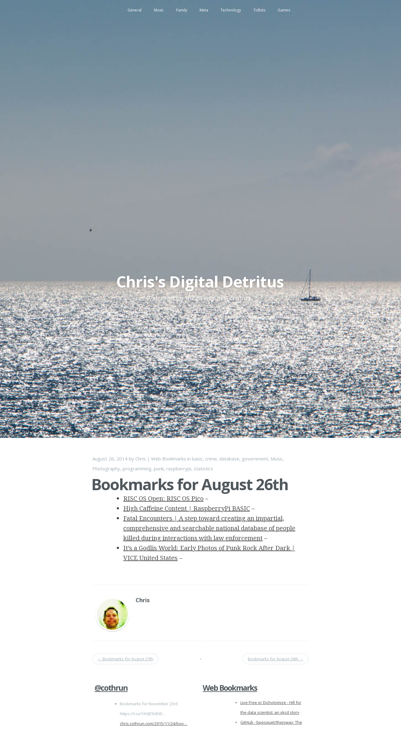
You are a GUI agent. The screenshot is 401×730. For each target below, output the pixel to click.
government (255, 459)
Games (284, 10)
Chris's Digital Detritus (200, 281)
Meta (204, 10)
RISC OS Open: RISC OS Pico (163, 498)
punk (159, 468)
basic (197, 459)
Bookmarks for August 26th (189, 484)
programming (137, 468)
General (134, 10)
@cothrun (111, 687)
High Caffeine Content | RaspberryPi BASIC (186, 508)
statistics (203, 468)
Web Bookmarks (168, 459)
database (229, 459)
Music (159, 10)
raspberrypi (178, 468)
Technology (231, 10)
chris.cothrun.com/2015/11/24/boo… (153, 723)
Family (181, 10)
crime (211, 459)
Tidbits (259, 10)
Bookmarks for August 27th (125, 659)
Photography (106, 468)
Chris (140, 459)
